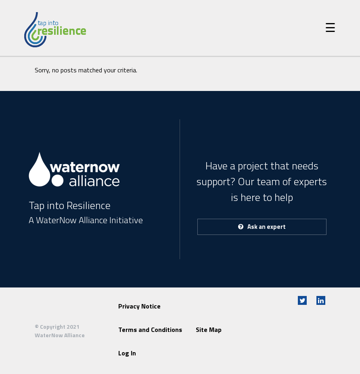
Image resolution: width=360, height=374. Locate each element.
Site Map (209, 329)
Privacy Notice (139, 306)
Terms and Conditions (150, 329)
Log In (127, 353)
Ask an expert (262, 226)
